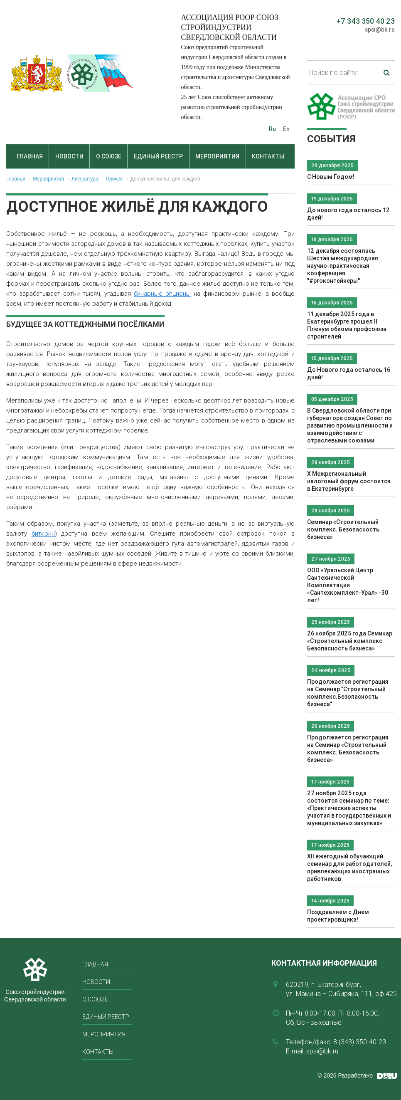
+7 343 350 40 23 (365, 21)
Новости (69, 156)
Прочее (114, 179)
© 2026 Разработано (345, 1075)
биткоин (43, 533)
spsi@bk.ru (380, 29)
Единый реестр (158, 156)
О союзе (108, 156)
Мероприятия (217, 156)
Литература (84, 179)
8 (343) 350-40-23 (359, 1042)
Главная (30, 156)
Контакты (268, 156)
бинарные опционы (162, 293)
